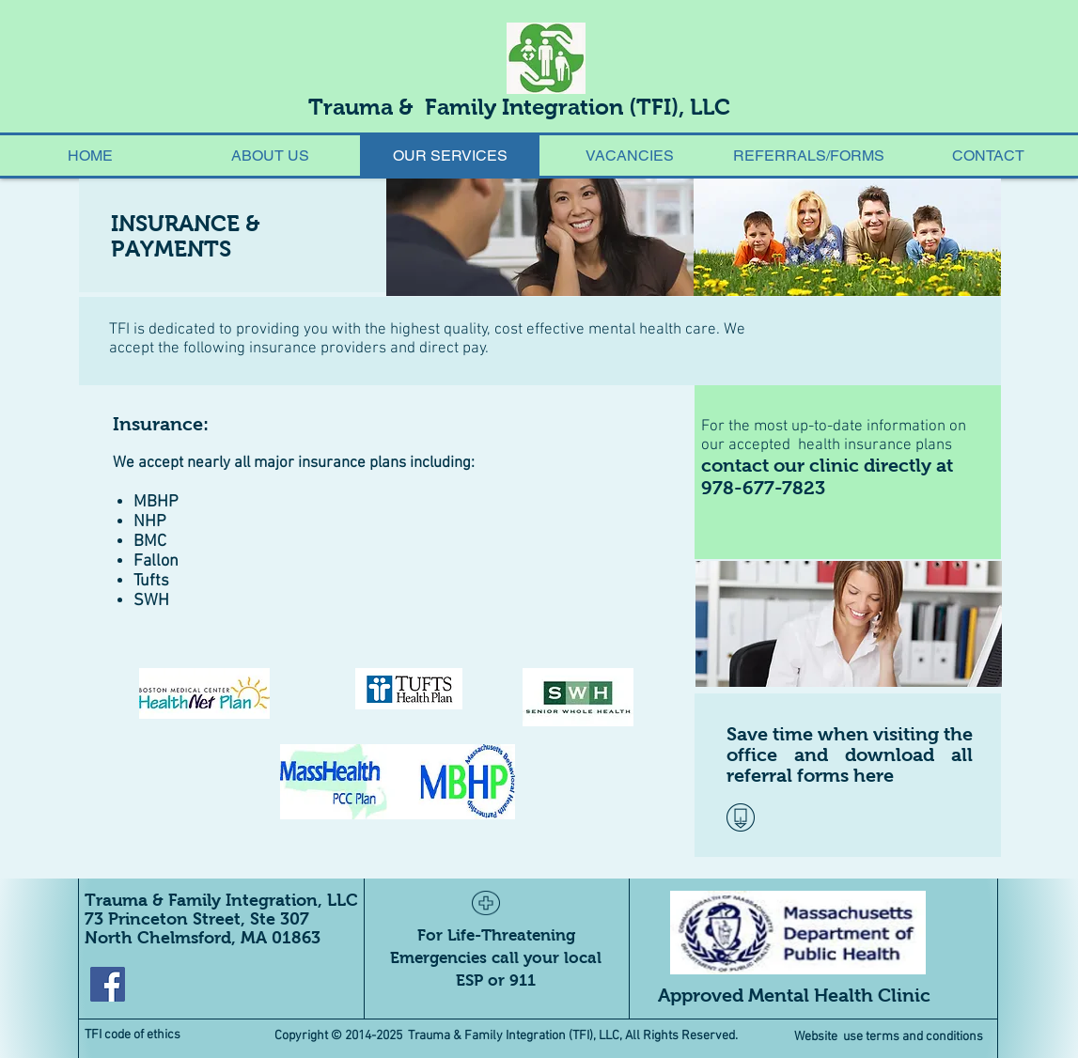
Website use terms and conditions (891, 1037)
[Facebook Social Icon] (107, 984)
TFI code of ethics (132, 1035)
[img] (540, 237)
